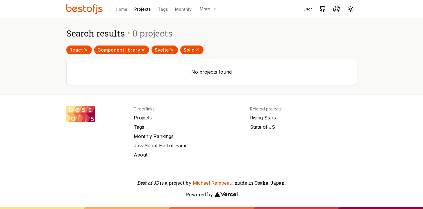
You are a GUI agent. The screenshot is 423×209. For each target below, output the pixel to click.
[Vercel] (226, 194)
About (140, 155)
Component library (121, 50)
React (79, 50)
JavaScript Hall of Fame (161, 145)
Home (121, 9)
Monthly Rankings (154, 136)
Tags (163, 9)
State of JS (262, 127)
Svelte (165, 50)
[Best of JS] (85, 9)
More (208, 8)
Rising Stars (263, 118)
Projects (142, 9)
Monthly (183, 9)
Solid (191, 50)
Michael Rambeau (212, 183)
